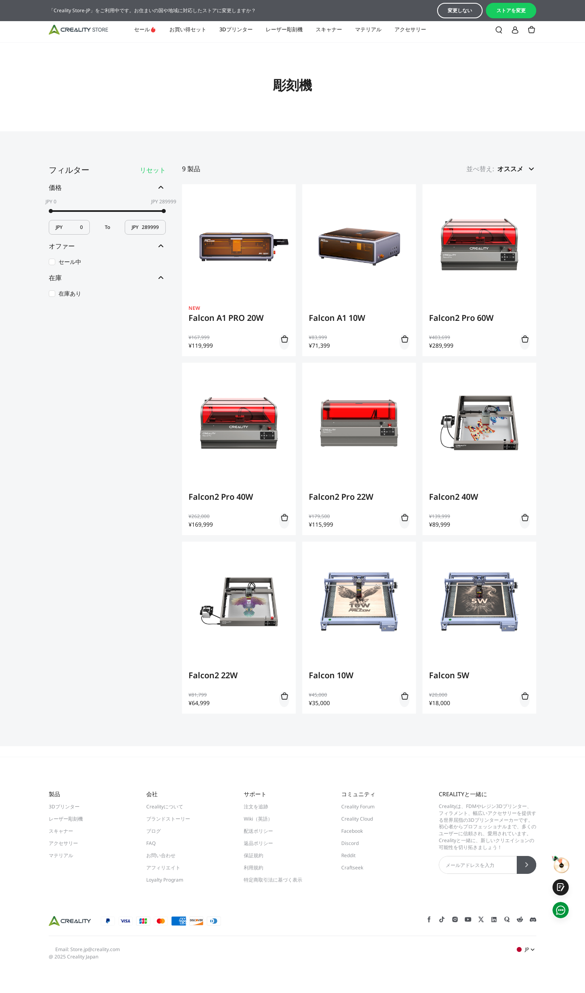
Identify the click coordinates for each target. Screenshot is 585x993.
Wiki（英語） (258, 818)
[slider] (51, 211)
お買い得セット (187, 29)
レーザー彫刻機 (284, 29)
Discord (350, 843)
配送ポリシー (258, 831)
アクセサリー (410, 29)
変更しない (460, 10)
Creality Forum (358, 806)
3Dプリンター (236, 29)
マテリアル (368, 29)
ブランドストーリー (168, 818)
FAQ (151, 843)
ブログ (153, 831)
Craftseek (352, 867)
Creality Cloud (357, 818)
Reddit (348, 855)
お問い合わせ (161, 855)
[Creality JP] (78, 30)
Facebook (352, 831)
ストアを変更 (511, 10)
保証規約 (253, 855)
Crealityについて (164, 806)
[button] (516, 169)
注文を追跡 (256, 806)
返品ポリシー (258, 843)
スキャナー (329, 29)
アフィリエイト (163, 867)
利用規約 (253, 867)
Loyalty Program (164, 879)
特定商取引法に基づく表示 (273, 879)
